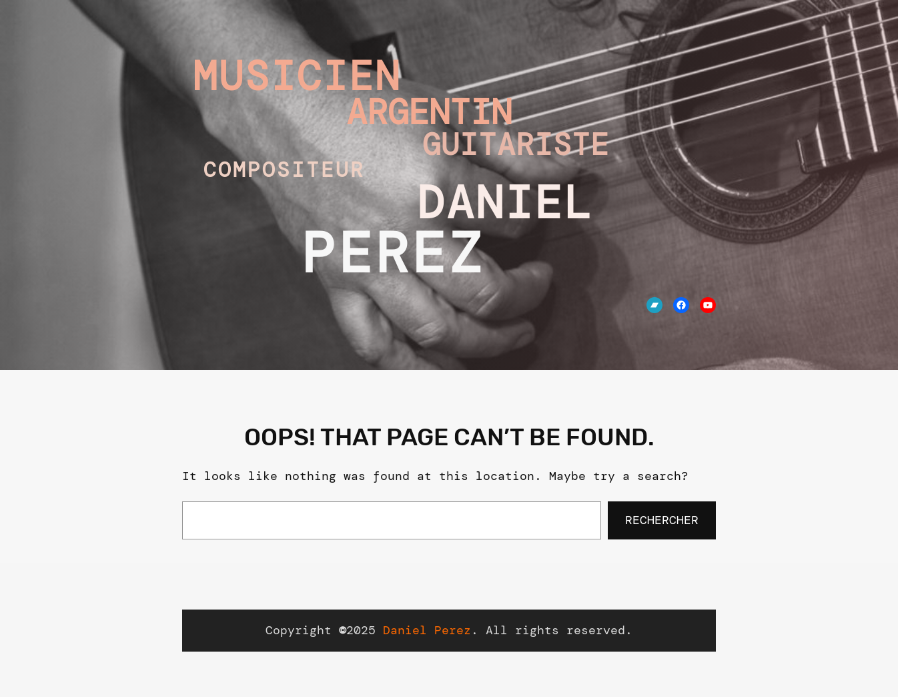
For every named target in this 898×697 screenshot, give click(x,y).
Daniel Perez (427, 630)
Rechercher (662, 520)
